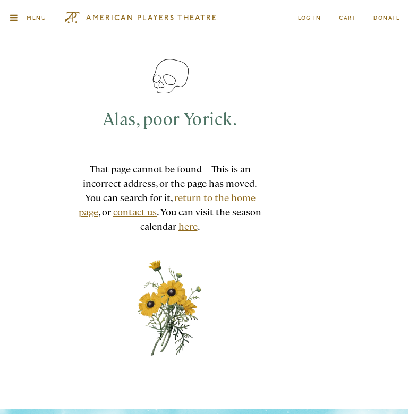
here (188, 226)
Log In (310, 18)
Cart (347, 18)
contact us (135, 211)
